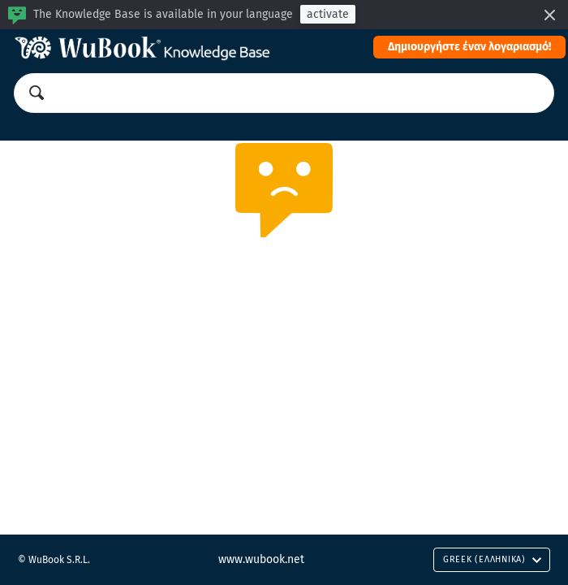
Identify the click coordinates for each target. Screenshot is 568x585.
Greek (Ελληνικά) (492, 559)
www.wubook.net (261, 559)
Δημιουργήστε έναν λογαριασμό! (469, 47)
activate (328, 14)
